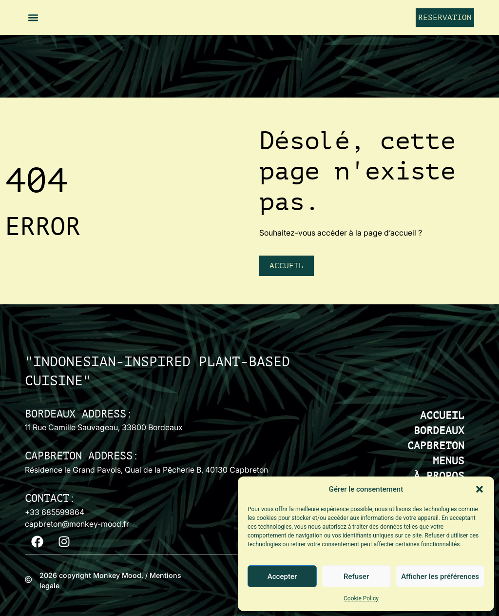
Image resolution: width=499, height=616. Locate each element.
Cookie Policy (361, 598)
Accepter (282, 576)
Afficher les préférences (440, 576)
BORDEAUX (439, 431)
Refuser (356, 576)
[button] (479, 489)
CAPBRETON (435, 446)
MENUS (448, 461)
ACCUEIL (442, 415)
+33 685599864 (54, 512)
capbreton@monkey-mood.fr (77, 524)
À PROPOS (439, 476)
